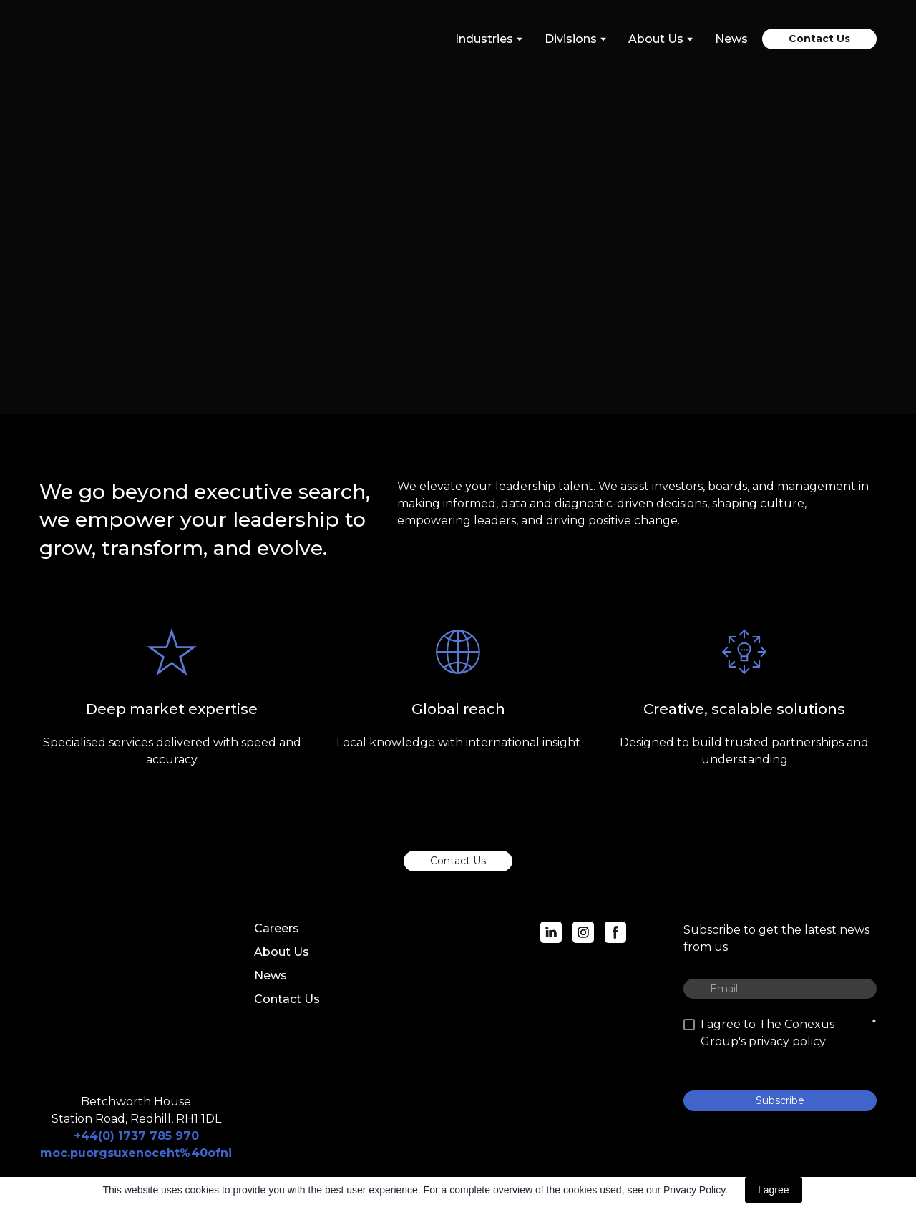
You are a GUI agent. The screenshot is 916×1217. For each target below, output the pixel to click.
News (731, 39)
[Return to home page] (103, 39)
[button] (819, 39)
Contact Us (287, 999)
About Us (281, 952)
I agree (773, 1190)
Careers (276, 928)
